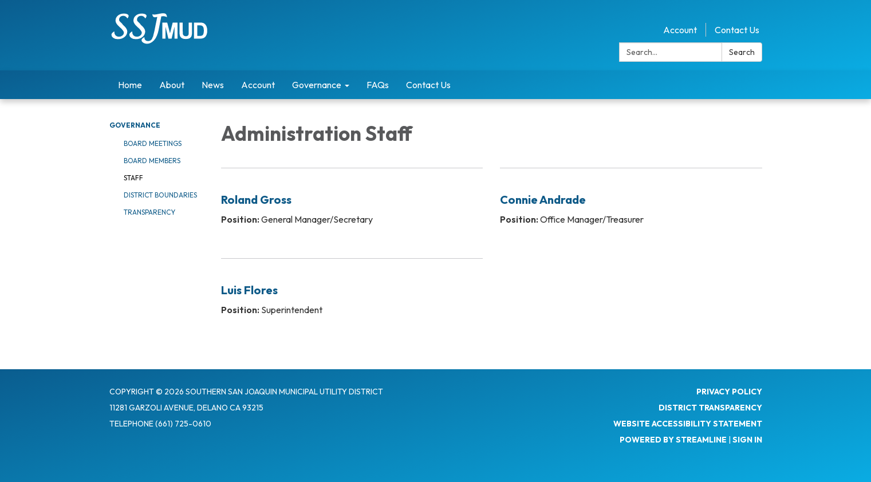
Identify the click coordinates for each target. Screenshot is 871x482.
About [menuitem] (171, 84)
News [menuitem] (213, 84)
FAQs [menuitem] (377, 84)
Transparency (149, 212)
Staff (133, 177)
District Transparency (710, 407)
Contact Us (737, 29)
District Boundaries (160, 195)
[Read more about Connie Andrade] (631, 206)
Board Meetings (153, 143)
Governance (134, 125)
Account (680, 29)
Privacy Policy (729, 391)
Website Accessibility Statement (687, 423)
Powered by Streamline (673, 439)
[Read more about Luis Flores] (352, 296)
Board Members (152, 160)
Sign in (747, 439)
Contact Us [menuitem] (428, 84)
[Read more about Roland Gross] (352, 206)
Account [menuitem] (258, 84)
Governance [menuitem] (316, 84)
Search (742, 52)
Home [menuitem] (130, 84)
